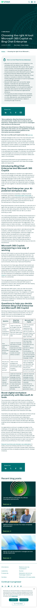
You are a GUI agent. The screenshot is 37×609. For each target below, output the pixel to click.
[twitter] (10, 112)
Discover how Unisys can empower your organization (16, 444)
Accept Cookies (24, 599)
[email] (20, 112)
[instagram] (15, 586)
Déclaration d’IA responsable (27, 577)
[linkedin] (5, 112)
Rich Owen (17, 45)
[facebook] (15, 112)
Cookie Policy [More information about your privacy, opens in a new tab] (15, 596)
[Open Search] (29, 2)
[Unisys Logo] (6, 2)
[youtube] (9, 586)
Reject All (13, 599)
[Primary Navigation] (35, 2)
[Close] (34, 588)
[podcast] (21, 586)
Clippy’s (3, 275)
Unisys (3, 51)
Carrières (4, 577)
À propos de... (5, 573)
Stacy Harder (25, 45)
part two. (30, 135)
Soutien (21, 571)
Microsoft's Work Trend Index (23, 195)
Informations (4, 567)
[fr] (32, 2)
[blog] (18, 586)
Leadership (4, 571)
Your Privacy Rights (18, 603)
